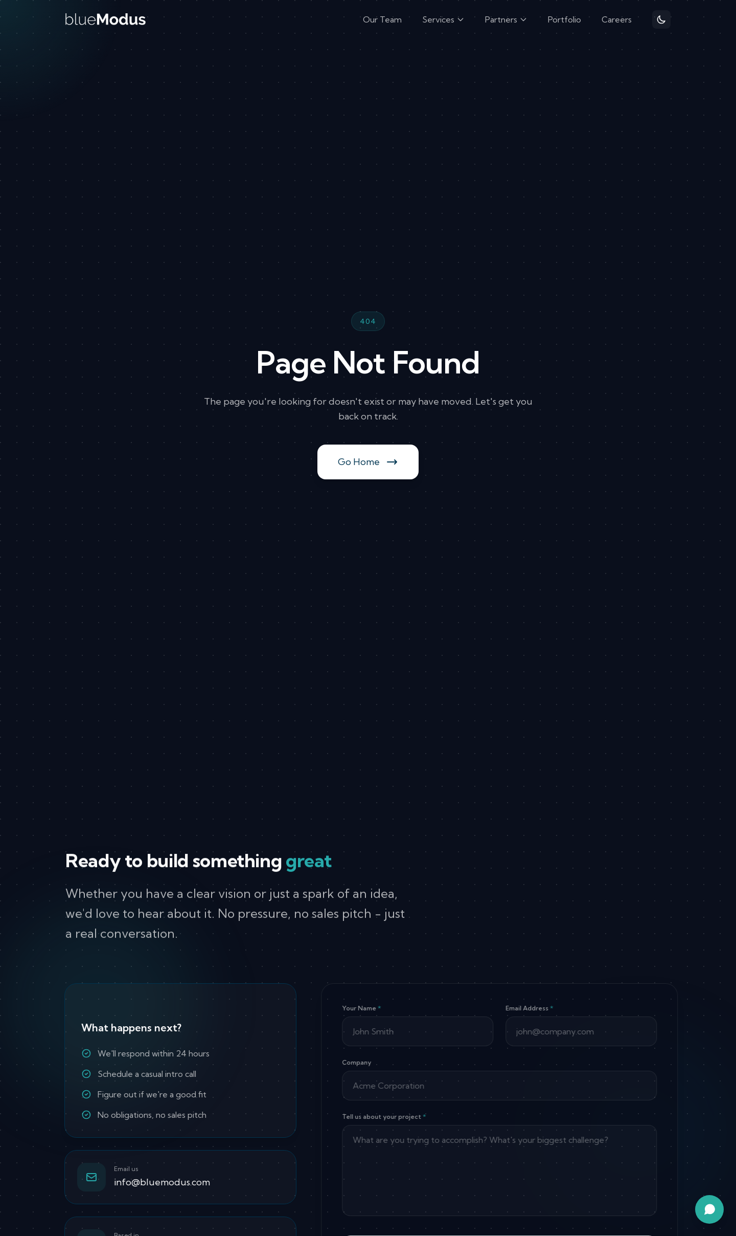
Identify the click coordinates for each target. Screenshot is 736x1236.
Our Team (382, 19)
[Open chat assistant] (709, 1209)
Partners (506, 19)
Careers (617, 19)
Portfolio (564, 19)
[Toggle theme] (661, 19)
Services (443, 19)
